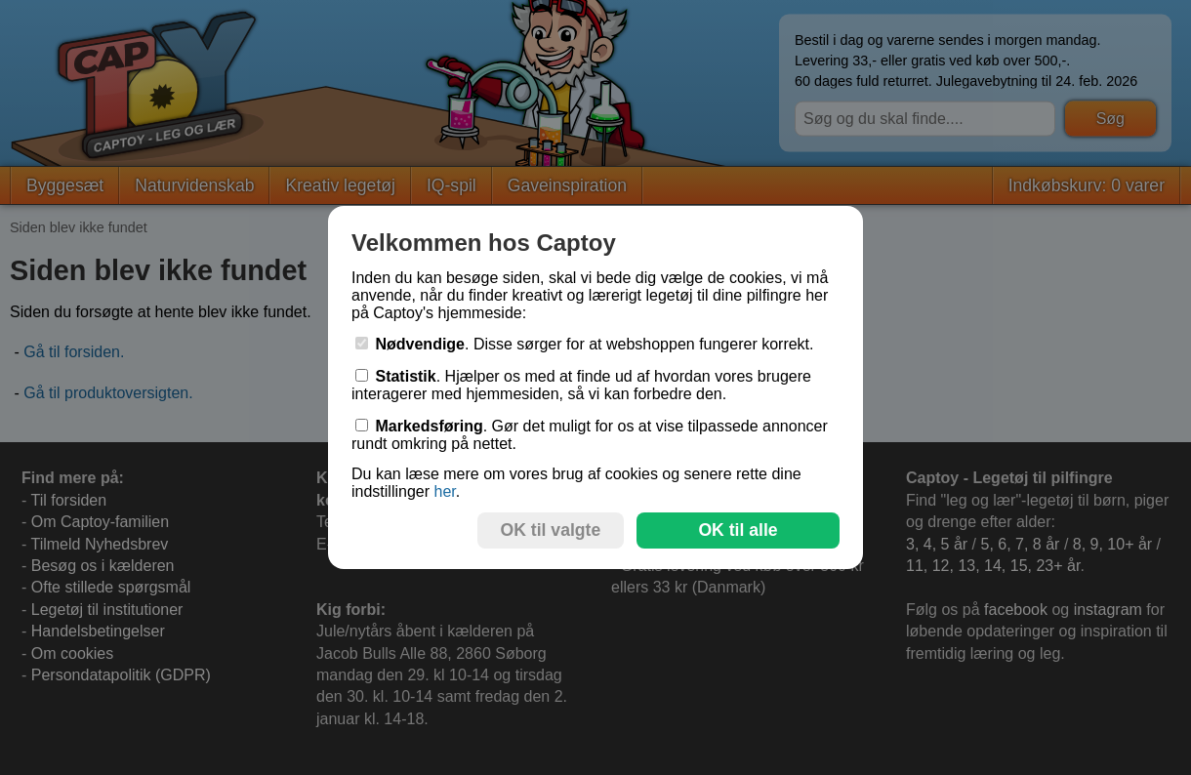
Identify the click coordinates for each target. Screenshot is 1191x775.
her (444, 491)
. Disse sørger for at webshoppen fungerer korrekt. (584, 344)
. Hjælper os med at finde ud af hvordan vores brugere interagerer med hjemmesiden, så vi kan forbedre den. (581, 385)
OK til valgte (551, 530)
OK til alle (737, 530)
